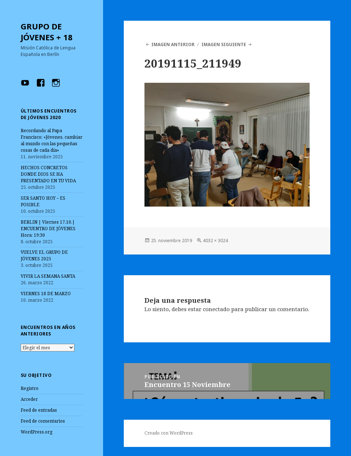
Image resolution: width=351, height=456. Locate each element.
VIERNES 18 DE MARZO (46, 293)
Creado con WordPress (168, 433)
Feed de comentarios (43, 421)
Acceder (29, 399)
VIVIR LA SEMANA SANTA (48, 276)
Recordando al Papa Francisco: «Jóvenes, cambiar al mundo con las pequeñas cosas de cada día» (51, 140)
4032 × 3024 (215, 240)
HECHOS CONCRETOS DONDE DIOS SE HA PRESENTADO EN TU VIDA (48, 174)
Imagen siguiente (223, 44)
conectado (216, 309)
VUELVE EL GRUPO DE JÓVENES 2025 (44, 255)
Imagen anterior (173, 44)
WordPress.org (36, 432)
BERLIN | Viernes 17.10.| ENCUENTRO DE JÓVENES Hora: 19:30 (48, 228)
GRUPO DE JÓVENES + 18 (47, 31)
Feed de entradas (39, 410)
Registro (29, 388)
